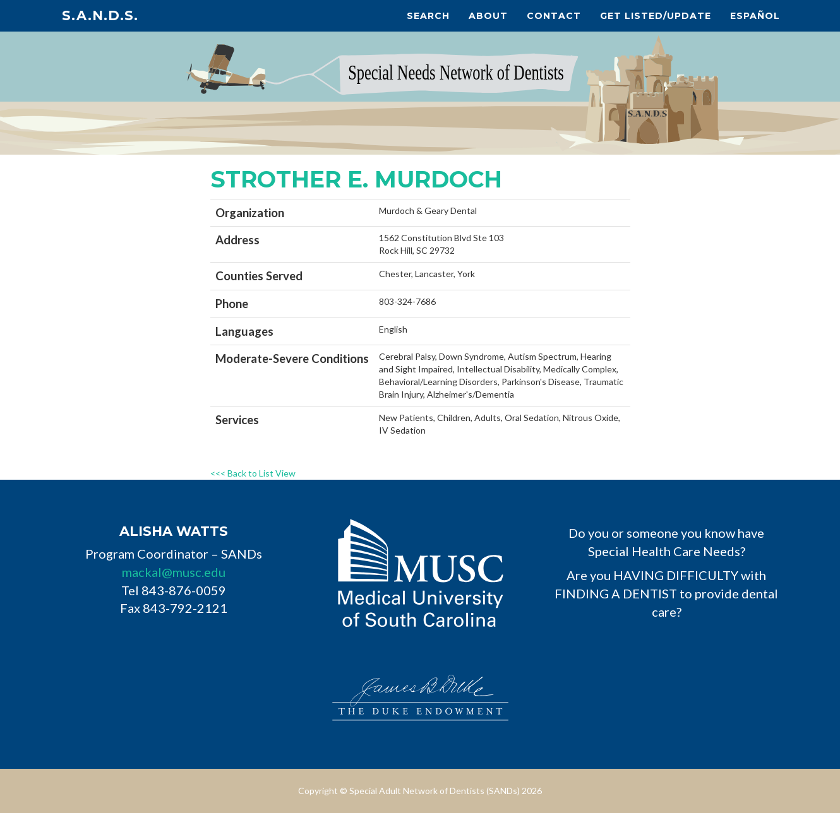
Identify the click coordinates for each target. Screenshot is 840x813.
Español (755, 15)
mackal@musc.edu (173, 571)
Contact (554, 15)
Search (428, 15)
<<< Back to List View (253, 473)
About (488, 15)
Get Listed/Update (655, 15)
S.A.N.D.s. (100, 15)
